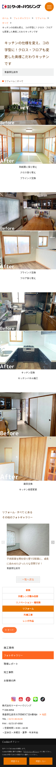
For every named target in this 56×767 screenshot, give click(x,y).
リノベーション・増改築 (28, 602)
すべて (10, 630)
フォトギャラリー (13, 655)
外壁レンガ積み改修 (28, 596)
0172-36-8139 (16, 719)
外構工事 (28, 614)
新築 (28, 590)
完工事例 (8, 672)
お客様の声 (10, 680)
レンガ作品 (28, 620)
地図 (44, 714)
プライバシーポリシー (31, 751)
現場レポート (11, 663)
